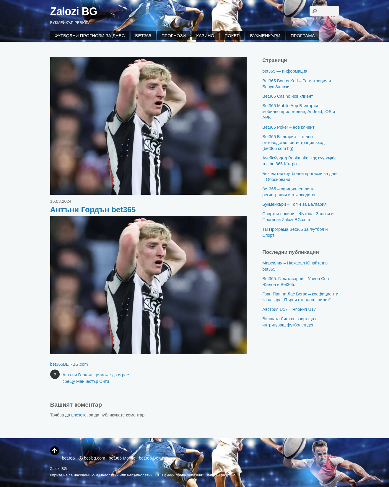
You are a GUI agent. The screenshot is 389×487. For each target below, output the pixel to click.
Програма (303, 35)
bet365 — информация (284, 71)
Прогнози (174, 35)
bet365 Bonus (152, 458)
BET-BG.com (75, 364)
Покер (232, 35)
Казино (205, 35)
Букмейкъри (265, 35)
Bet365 (143, 35)
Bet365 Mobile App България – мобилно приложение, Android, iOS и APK (298, 111)
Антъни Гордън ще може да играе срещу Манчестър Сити (89, 378)
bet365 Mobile (122, 458)
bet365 (56, 364)
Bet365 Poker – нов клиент (288, 127)
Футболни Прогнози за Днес (90, 35)
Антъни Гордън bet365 (93, 209)
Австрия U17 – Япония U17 (289, 309)
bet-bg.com (92, 458)
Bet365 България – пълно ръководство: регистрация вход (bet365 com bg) (293, 142)
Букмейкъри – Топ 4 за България (294, 204)
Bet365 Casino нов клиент (287, 96)
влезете (79, 415)
